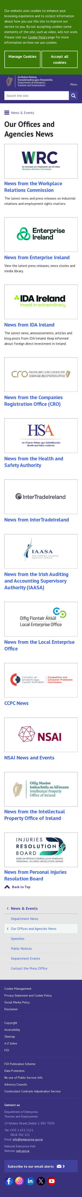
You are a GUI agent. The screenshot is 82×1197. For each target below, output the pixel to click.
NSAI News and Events (41, 739)
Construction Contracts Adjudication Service (32, 1091)
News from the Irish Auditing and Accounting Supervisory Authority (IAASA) (41, 562)
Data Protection (14, 1071)
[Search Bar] (36, 95)
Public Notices (21, 948)
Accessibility (12, 1030)
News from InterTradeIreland (41, 501)
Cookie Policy (37, 37)
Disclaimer (11, 1009)
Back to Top (21, 887)
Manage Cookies (23, 56)
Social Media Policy (17, 1002)
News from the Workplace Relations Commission (33, 186)
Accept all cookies (59, 59)
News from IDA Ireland (41, 306)
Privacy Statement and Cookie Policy (28, 995)
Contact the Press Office (29, 968)
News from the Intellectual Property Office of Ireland (41, 811)
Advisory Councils (15, 1084)
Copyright (10, 1023)
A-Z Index (10, 1043)
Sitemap (9, 1036)
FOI (6, 1050)
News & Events (22, 112)
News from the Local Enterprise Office (41, 627)
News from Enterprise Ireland (41, 239)
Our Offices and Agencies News (33, 928)
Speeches (17, 938)
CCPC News (41, 684)
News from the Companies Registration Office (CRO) (41, 382)
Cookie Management (17, 989)
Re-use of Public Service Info (23, 1078)
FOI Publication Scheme (19, 1064)
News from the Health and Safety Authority (41, 443)
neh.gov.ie (23, 1151)
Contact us (12, 1105)
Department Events (25, 958)
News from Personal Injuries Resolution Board (35, 875)
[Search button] (73, 95)
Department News (24, 918)
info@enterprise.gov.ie (28, 1139)
